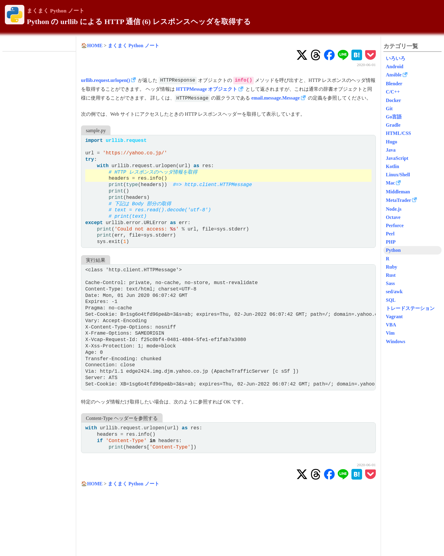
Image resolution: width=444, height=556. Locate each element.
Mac (390, 182)
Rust (391, 275)
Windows (395, 341)
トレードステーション (410, 308)
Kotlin (392, 166)
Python (393, 250)
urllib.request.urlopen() (105, 80)
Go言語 (394, 116)
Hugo (391, 141)
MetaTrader (398, 200)
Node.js (393, 209)
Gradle (393, 125)
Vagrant (394, 316)
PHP (391, 242)
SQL (391, 300)
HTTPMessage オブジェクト (206, 89)
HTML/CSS (398, 133)
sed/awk (394, 291)
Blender (394, 83)
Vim (390, 333)
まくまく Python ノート (55, 11)
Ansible (394, 74)
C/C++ (393, 91)
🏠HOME (92, 45)
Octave (393, 217)
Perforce (394, 225)
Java (391, 150)
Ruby (391, 266)
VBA (391, 324)
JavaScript (397, 158)
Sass (390, 283)
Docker (393, 100)
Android (394, 66)
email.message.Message (275, 97)
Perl (390, 233)
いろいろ (395, 58)
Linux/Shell (398, 174)
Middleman (398, 191)
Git (389, 108)
